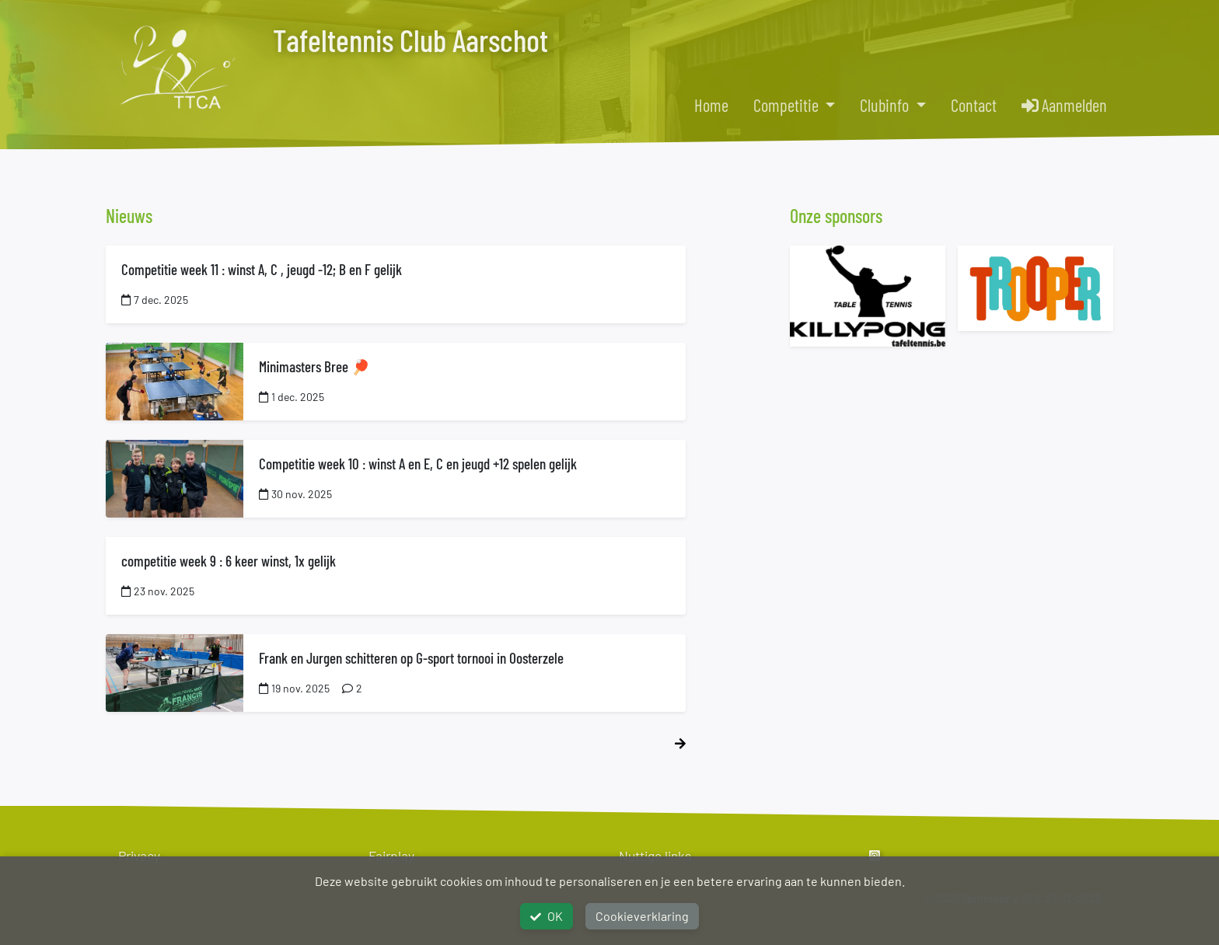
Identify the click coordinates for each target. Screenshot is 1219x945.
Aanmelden (1064, 105)
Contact (974, 105)
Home (711, 105)
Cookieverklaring (642, 915)
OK (546, 915)
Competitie (787, 105)
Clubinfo (886, 105)
